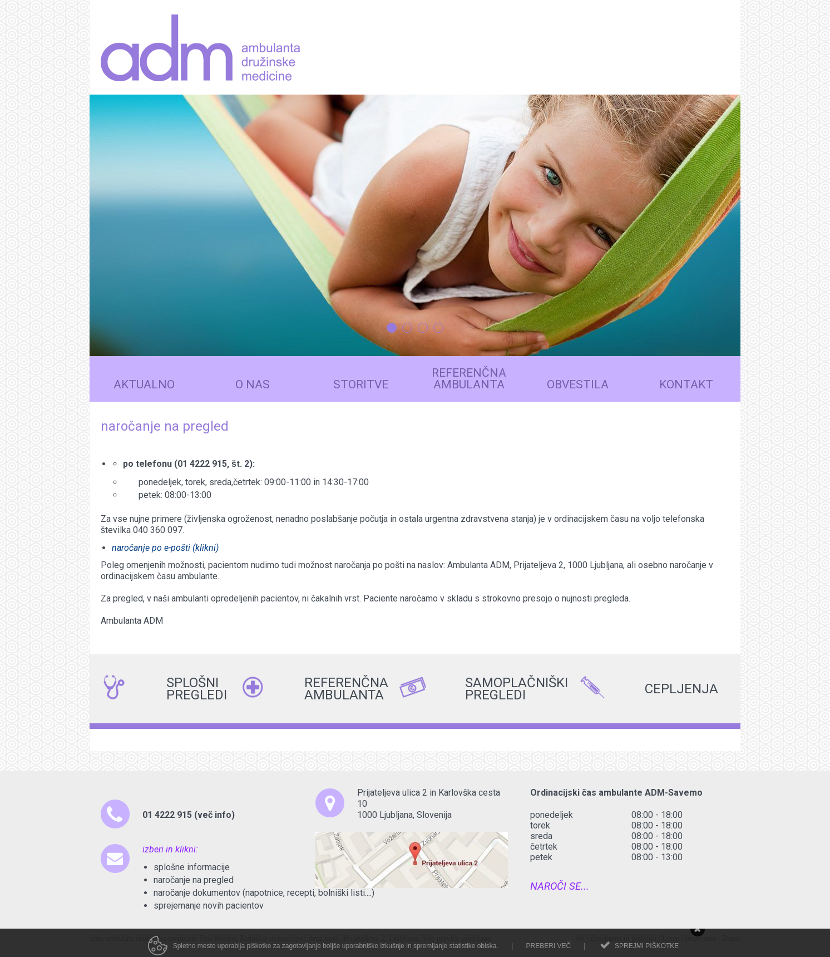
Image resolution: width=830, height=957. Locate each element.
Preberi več (548, 952)
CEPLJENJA (650, 689)
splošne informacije (192, 867)
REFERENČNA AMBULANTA (309, 689)
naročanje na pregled (194, 880)
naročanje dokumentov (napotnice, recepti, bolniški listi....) (264, 892)
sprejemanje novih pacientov (209, 905)
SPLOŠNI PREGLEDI (171, 689)
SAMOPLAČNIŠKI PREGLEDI (470, 689)
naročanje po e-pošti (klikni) (165, 547)
